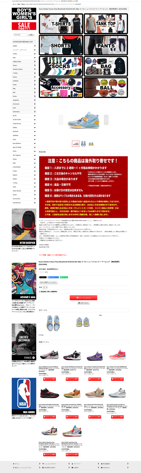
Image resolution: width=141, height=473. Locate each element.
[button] (61, 120)
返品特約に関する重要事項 (48, 291)
